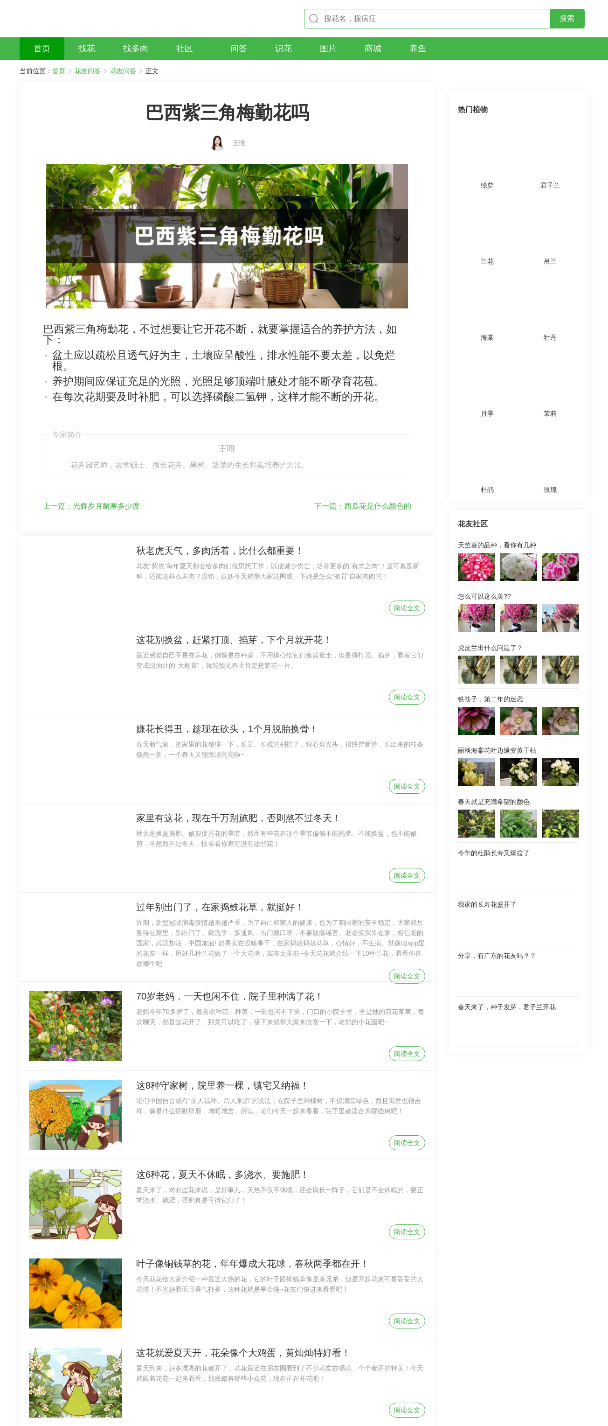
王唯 (239, 129)
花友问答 (88, 71)
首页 (58, 71)
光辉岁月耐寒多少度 (91, 452)
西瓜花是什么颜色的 (362, 452)
